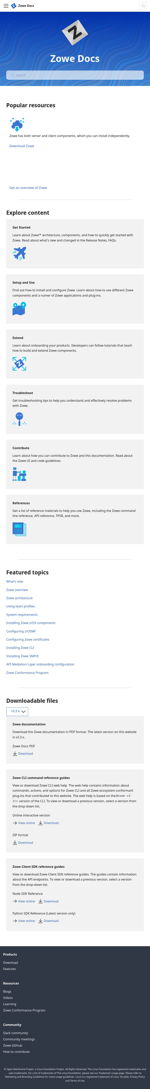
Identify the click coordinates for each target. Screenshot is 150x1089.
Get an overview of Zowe (28, 187)
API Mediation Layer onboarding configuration (40, 664)
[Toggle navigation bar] (6, 6)
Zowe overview (17, 590)
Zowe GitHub (12, 1045)
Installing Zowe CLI (20, 648)
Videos (8, 998)
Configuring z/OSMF (21, 631)
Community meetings (19, 1039)
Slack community (15, 1033)
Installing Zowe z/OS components (30, 623)
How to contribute (16, 1052)
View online (26, 823)
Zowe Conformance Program (27, 673)
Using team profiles (20, 606)
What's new (14, 581)
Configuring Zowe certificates (27, 639)
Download (25, 753)
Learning (9, 1004)
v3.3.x (19, 712)
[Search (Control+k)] (143, 6)
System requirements (22, 614)
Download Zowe (21, 146)
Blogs (7, 991)
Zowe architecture (19, 598)
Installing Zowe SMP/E (22, 656)
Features (9, 969)
